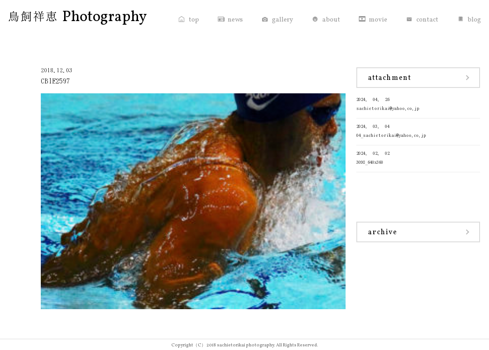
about (331, 20)
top (194, 20)
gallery (282, 20)
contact (427, 20)
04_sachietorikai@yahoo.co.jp (418, 130)
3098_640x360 (418, 157)
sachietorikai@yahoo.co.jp (418, 103)
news (235, 20)
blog (474, 20)
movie (378, 20)
